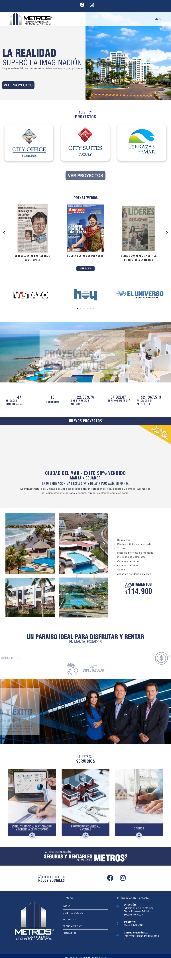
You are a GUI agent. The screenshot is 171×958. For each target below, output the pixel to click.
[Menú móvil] (156, 19)
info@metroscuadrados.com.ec (142, 937)
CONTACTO (69, 933)
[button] (4, 232)
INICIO (66, 906)
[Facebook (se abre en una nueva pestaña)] (82, 5)
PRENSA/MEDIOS (73, 926)
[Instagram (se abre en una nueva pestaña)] (90, 5)
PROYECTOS (70, 919)
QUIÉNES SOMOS (73, 912)
